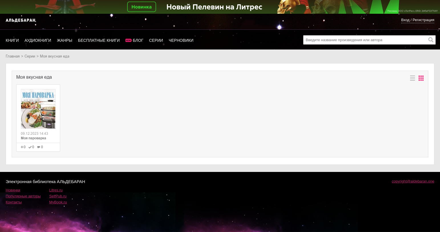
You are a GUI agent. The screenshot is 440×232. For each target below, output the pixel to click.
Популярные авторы (23, 196)
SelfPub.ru (58, 196)
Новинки (13, 190)
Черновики (181, 40)
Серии (156, 40)
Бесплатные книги (99, 40)
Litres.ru (56, 190)
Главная (13, 56)
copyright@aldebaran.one (413, 181)
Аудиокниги (38, 40)
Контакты (14, 202)
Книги (12, 40)
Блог (138, 40)
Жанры (64, 40)
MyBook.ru (58, 202)
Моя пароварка (33, 138)
